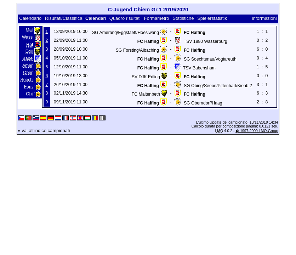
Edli (29, 51)
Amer (27, 65)
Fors (28, 86)
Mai (29, 30)
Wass (27, 37)
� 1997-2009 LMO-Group (256, 131)
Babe (28, 58)
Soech (27, 79)
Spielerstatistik (212, 18)
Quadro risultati (125, 18)
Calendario (30, 18)
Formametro (156, 18)
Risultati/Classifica (63, 18)
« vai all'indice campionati (44, 130)
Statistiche (183, 18)
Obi (29, 93)
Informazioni (264, 18)
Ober (28, 72)
